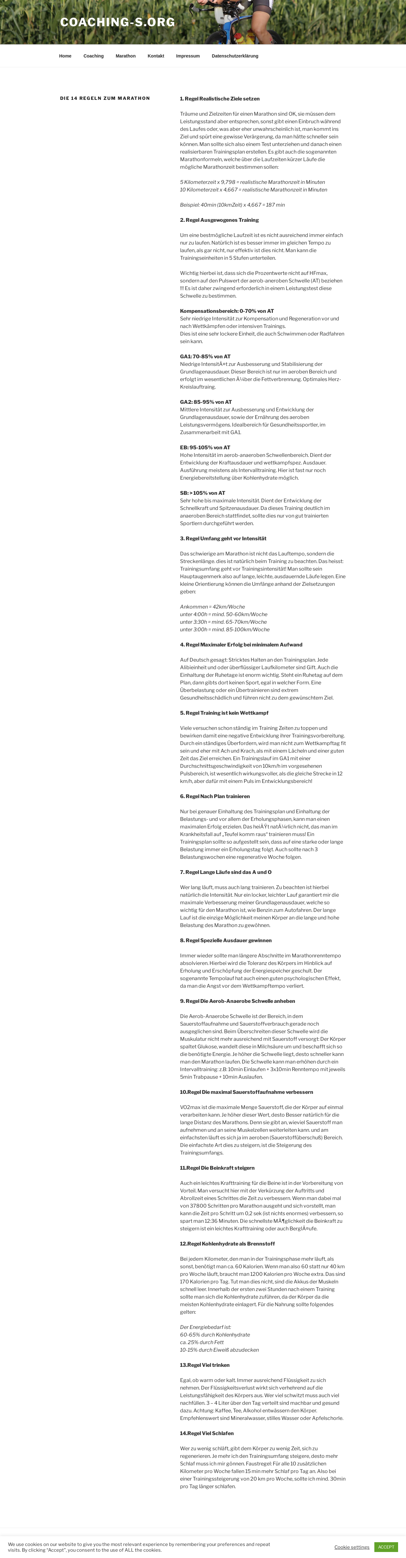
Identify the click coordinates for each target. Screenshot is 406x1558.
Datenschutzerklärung (235, 55)
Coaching (94, 55)
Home (65, 55)
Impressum (188, 55)
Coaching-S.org (118, 22)
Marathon (126, 55)
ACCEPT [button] (386, 1546)
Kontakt (156, 55)
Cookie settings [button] (352, 1547)
